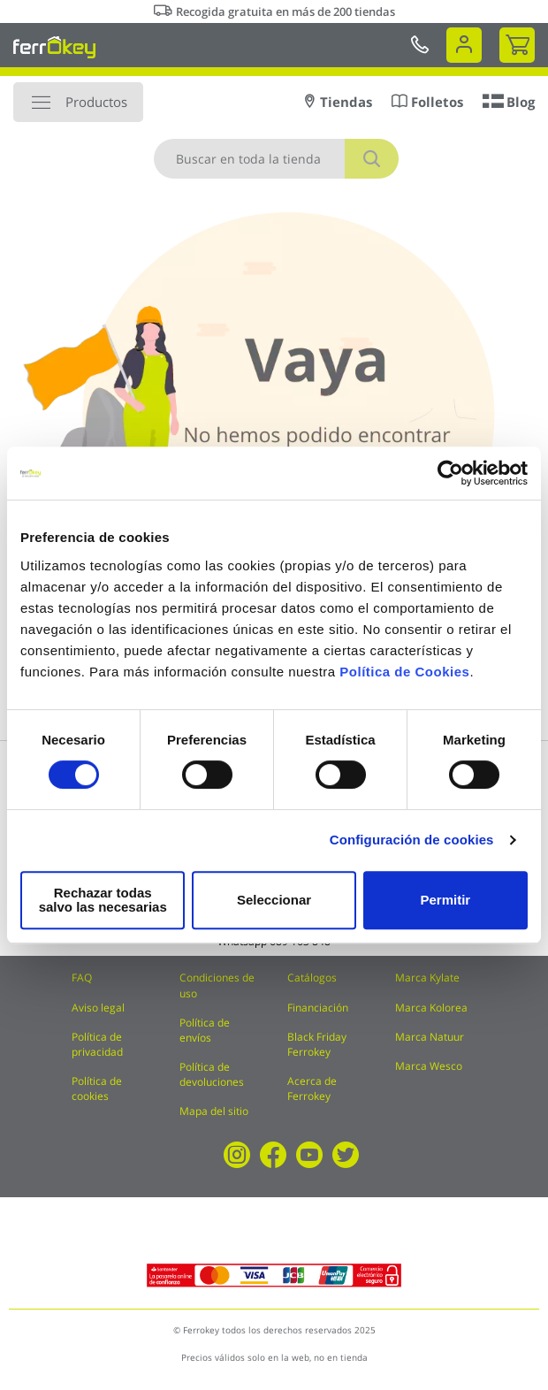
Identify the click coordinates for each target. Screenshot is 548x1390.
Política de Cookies (404, 678)
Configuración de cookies (412, 846)
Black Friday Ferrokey (316, 1044)
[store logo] (54, 46)
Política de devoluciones (211, 1074)
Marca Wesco (428, 1065)
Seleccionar (269, 899)
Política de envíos (204, 1030)
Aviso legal (98, 1007)
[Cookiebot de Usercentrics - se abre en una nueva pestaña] (450, 480)
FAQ (82, 977)
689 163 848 (300, 941)
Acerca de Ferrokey (312, 1088)
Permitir (444, 899)
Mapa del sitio (213, 1111)
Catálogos (312, 977)
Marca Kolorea (431, 1007)
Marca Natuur (429, 1036)
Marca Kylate (427, 977)
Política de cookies (97, 1088)
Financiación (317, 1007)
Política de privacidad (97, 1044)
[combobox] (276, 159)
